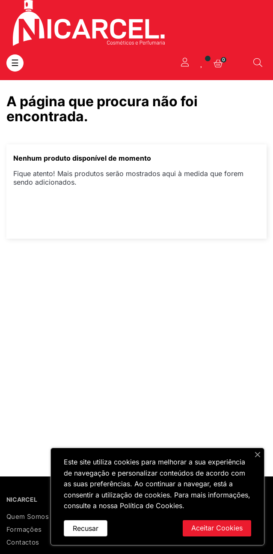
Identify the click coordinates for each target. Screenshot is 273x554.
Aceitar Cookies (217, 528)
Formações (24, 529)
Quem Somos (27, 516)
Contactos (22, 542)
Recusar (85, 528)
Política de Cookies (151, 505)
